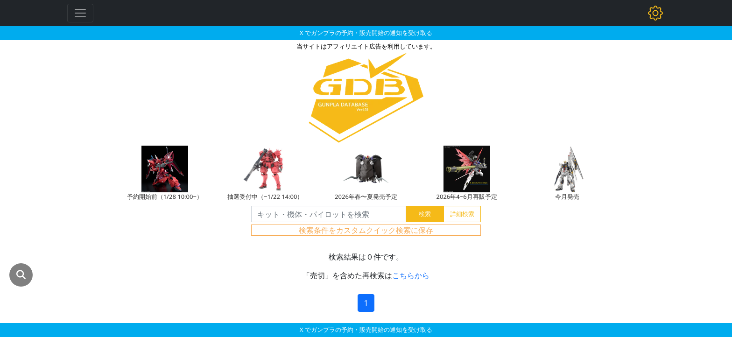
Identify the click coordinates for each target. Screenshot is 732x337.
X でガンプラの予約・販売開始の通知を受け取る (366, 32)
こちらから (410, 275)
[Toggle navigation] (80, 13)
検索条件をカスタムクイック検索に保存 (366, 230)
